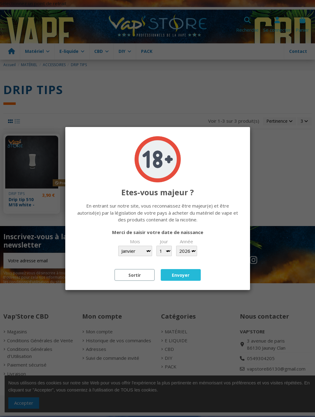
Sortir (134, 275)
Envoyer (180, 275)
